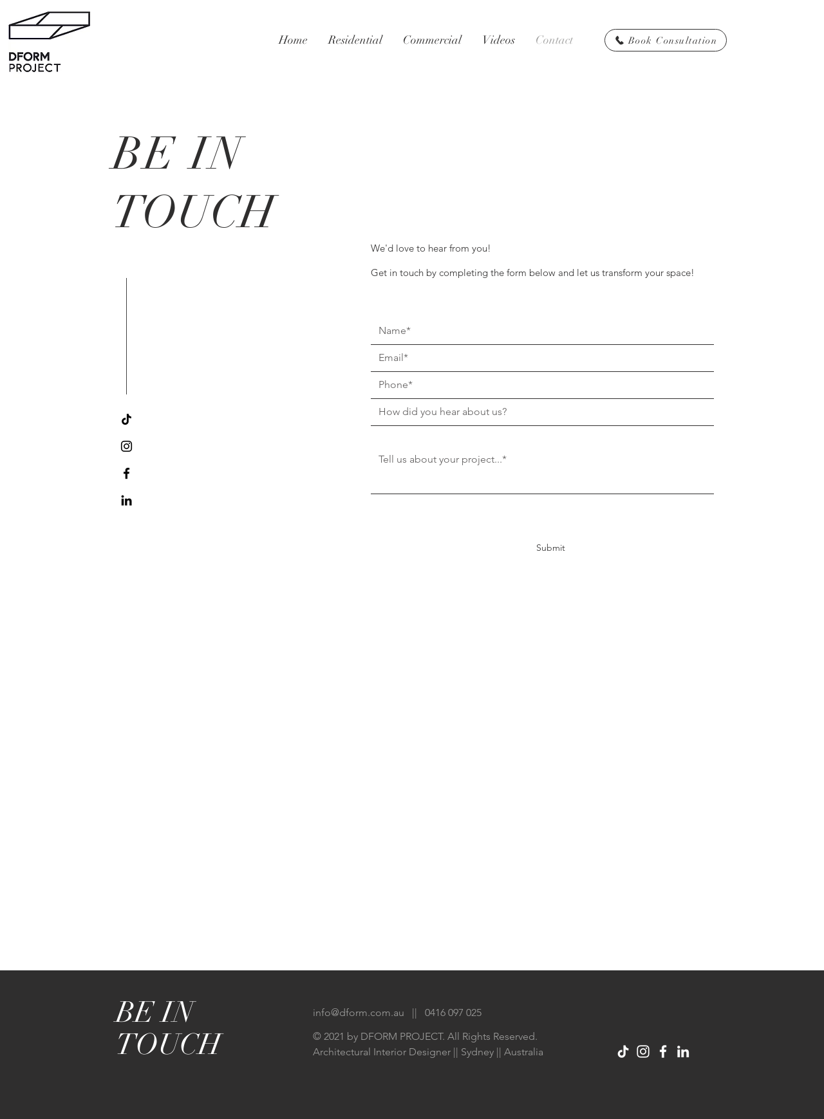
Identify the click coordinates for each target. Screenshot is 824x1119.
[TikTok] (126, 419)
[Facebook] (126, 473)
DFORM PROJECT (401, 1036)
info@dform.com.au (358, 1012)
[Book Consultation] (665, 40)
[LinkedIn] (126, 500)
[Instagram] (126, 446)
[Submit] (550, 548)
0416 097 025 (453, 1012)
